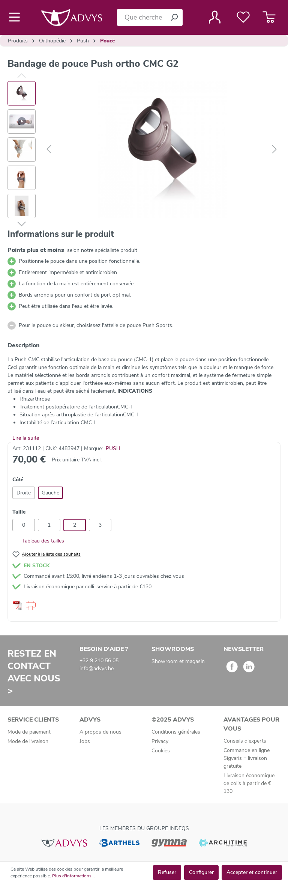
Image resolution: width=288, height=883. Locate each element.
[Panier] (269, 17)
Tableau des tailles (38, 540)
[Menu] (17, 17)
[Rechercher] (174, 17)
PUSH (113, 448)
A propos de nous (101, 731)
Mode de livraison (28, 741)
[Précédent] (48, 149)
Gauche (50, 492)
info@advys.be (97, 668)
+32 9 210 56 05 (99, 660)
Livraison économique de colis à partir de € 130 (249, 783)
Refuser (167, 872)
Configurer (201, 872)
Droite (23, 492)
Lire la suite (25, 438)
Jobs (85, 741)
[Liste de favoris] (243, 17)
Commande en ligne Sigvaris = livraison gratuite (247, 758)
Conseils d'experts (245, 740)
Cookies (161, 750)
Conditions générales (176, 731)
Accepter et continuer (251, 872)
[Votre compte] (215, 17)
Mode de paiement (29, 731)
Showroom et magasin (178, 661)
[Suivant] (274, 149)
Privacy (160, 741)
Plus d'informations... (73, 876)
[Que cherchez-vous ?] (141, 17)
